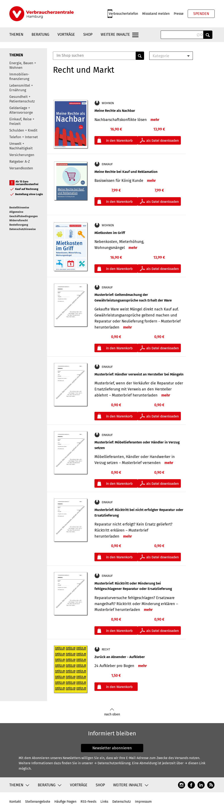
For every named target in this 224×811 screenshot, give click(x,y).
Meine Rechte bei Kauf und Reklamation (126, 172)
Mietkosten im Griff (109, 233)
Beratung (40, 34)
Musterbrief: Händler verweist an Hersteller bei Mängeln (139, 374)
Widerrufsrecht (18, 220)
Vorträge (66, 34)
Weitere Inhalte (115, 34)
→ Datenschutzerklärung (112, 763)
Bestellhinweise (19, 207)
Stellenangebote (37, 802)
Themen (16, 34)
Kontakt (15, 802)
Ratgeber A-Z (19, 161)
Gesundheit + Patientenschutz (22, 99)
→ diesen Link (194, 763)
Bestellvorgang (18, 224)
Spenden (201, 13)
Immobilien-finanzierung (19, 76)
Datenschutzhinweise (22, 229)
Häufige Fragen (65, 802)
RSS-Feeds (88, 802)
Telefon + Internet (23, 137)
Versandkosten (21, 168)
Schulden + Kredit (23, 130)
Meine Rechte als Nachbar (114, 110)
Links (104, 802)
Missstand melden (156, 14)
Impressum (143, 802)
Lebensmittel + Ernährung (21, 87)
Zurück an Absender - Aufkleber (119, 657)
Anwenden (207, 35)
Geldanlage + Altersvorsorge (21, 110)
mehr (155, 119)
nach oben (112, 712)
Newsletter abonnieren (112, 748)
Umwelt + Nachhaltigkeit (21, 146)
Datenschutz (121, 802)
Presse (179, 14)
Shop (87, 34)
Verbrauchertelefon (123, 14)
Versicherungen (21, 155)
